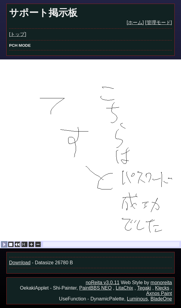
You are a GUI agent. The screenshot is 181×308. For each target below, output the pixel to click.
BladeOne (161, 298)
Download (19, 262)
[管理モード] (158, 22)
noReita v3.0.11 (102, 282)
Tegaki (144, 288)
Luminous (137, 298)
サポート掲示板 (43, 12)
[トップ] (17, 34)
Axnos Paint (159, 293)
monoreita (161, 282)
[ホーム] (135, 22)
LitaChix (124, 288)
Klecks (162, 288)
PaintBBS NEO (95, 288)
